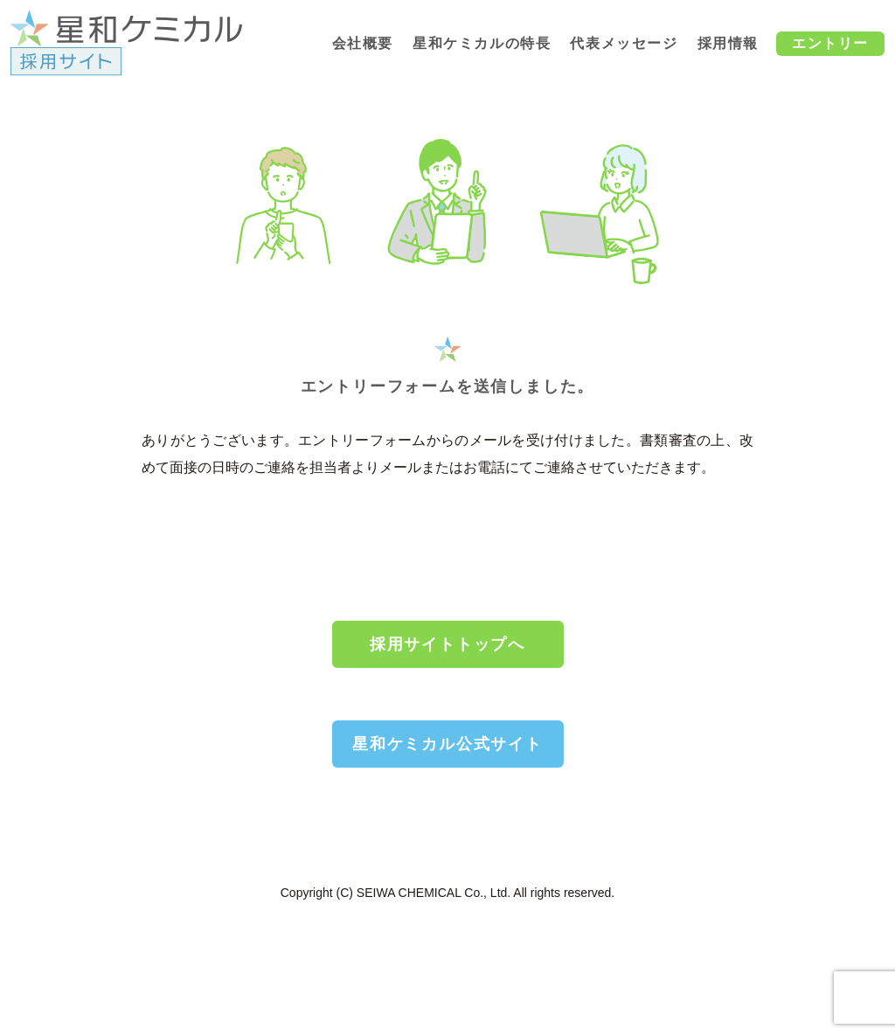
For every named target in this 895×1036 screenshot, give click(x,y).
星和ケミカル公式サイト (447, 744)
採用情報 (728, 43)
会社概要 (362, 43)
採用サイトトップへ (447, 644)
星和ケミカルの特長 (482, 43)
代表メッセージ (623, 43)
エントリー (830, 43)
